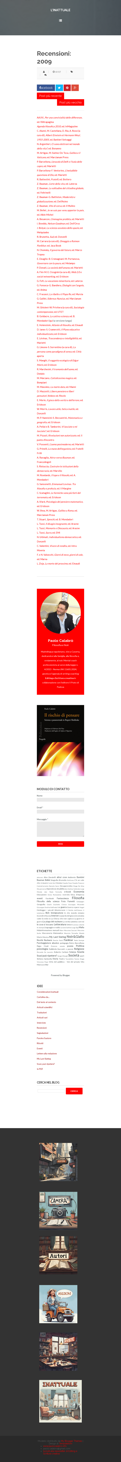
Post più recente (50, 95)
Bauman (40, 880)
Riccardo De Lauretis (45, 952)
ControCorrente (42, 886)
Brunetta (62, 880)
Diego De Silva (78, 886)
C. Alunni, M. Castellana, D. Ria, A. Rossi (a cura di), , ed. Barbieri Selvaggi (58, 135)
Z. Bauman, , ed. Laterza (57, 183)
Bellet (47, 880)
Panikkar (68, 940)
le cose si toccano (45, 924)
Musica (46, 937)
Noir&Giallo (75, 936)
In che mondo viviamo (74, 913)
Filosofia (78, 898)
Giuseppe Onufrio (43, 907)
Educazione (42, 894)
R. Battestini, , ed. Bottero (54, 179)
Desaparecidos (66, 886)
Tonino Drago (79, 959)
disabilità (60, 889)
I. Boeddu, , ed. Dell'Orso (58, 223)
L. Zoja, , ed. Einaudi (58, 563)
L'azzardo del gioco (67, 916)
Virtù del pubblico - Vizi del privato (64, 962)
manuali (56, 930)
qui (51, 320)
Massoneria (47, 933)
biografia (54, 880)
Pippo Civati (43, 946)
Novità (40, 940)
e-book (67, 891)
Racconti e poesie (65, 949)
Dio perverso (41, 889)
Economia (79, 891)
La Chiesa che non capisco (62, 918)
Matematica (58, 933)
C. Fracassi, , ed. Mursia (60, 294)
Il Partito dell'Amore (74, 910)
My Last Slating (57, 936)
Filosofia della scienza (48, 901)
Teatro (62, 959)
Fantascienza (63, 898)
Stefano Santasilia (44, 959)
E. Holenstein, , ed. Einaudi (60, 325)
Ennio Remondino (54, 895)
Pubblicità (53, 949)
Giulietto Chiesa (60, 904)
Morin (39, 937)
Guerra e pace (73, 907)
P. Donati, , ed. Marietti (60, 267)
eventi (40, 898)
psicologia (42, 948)
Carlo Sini (51, 883)
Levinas (75, 925)
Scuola (80, 951)
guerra (64, 907)
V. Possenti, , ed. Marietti (60, 444)
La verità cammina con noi (73, 921)
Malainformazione (44, 930)
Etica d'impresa (77, 894)
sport (82, 956)
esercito (66, 894)
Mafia (81, 927)
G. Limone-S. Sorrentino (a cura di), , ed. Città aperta (59, 351)
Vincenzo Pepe (42, 962)
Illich (47, 913)
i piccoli (50, 910)
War (47, 964)
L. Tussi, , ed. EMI (48, 532)
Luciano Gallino (65, 927)
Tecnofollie (69, 959)
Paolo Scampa (79, 940)
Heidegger (41, 910)
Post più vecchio (70, 102)
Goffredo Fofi (55, 907)
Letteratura (60, 924)
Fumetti (71, 901)
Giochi (49, 904)
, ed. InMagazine (57, 126)
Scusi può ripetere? (47, 955)
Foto (63, 901)
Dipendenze (51, 889)
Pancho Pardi (58, 940)
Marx (61, 930)
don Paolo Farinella (53, 892)
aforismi (40, 877)
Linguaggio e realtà (52, 927)
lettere (70, 924)
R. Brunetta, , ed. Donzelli (52, 236)
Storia (55, 958)
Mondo (81, 933)
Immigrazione (57, 913)
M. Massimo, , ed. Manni (56, 386)
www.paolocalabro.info (55, 1446)
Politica (80, 945)
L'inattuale (60, 10)
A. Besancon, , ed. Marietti (60, 219)
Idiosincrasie (60, 910)
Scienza (72, 952)
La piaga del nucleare (52, 921)
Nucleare (48, 940)
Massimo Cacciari (70, 930)
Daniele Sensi (54, 886)
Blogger (66, 975)
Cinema (59, 883)
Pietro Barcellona (76, 943)
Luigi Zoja (75, 927)
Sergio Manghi (63, 956)
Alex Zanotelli (50, 877)
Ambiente (72, 877)
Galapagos (80, 901)
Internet (55, 915)
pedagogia (64, 943)
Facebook (50, 898)
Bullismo (70, 880)
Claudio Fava (67, 883)
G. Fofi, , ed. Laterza (60, 280)
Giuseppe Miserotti (76, 904)
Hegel (82, 907)
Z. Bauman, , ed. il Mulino (56, 205)
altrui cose (62, 877)
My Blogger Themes (71, 1441)
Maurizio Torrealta (71, 933)
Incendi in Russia (44, 916)
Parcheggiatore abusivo (48, 943)
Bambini (80, 877)
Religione (79, 948)
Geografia (41, 904)
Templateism (65, 1443)
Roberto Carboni (61, 952)
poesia (70, 946)
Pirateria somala (58, 946)
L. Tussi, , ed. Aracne (58, 523)
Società (73, 955)
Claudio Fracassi (78, 883)
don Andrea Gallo (71, 889)
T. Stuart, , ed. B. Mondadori (55, 519)
